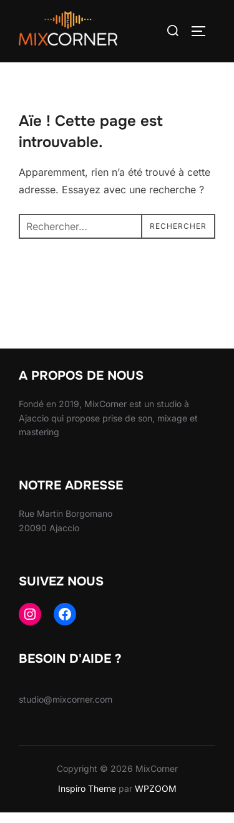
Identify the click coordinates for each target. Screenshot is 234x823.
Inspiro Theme (87, 799)
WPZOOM (156, 799)
